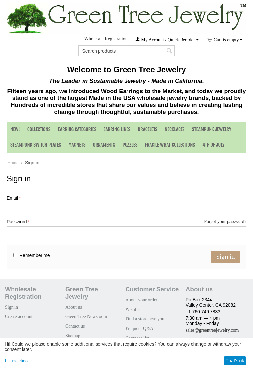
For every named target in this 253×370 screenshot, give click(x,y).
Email (12, 198)
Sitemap (72, 335)
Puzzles (130, 145)
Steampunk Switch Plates (35, 145)
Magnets (76, 145)
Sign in (225, 256)
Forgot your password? (225, 221)
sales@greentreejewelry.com (212, 330)
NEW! (15, 129)
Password (17, 221)
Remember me (31, 255)
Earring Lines (116, 129)
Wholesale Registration (105, 38)
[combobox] (126, 50)
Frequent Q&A (139, 328)
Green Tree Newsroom (86, 316)
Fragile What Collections (170, 145)
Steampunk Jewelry (211, 129)
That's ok (235, 360)
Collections (39, 129)
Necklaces (175, 129)
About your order (141, 299)
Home (12, 162)
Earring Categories (77, 129)
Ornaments (104, 145)
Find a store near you (145, 318)
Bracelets (147, 129)
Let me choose (18, 360)
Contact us (75, 326)
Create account (19, 316)
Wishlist (133, 309)
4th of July (213, 145)
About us (73, 307)
